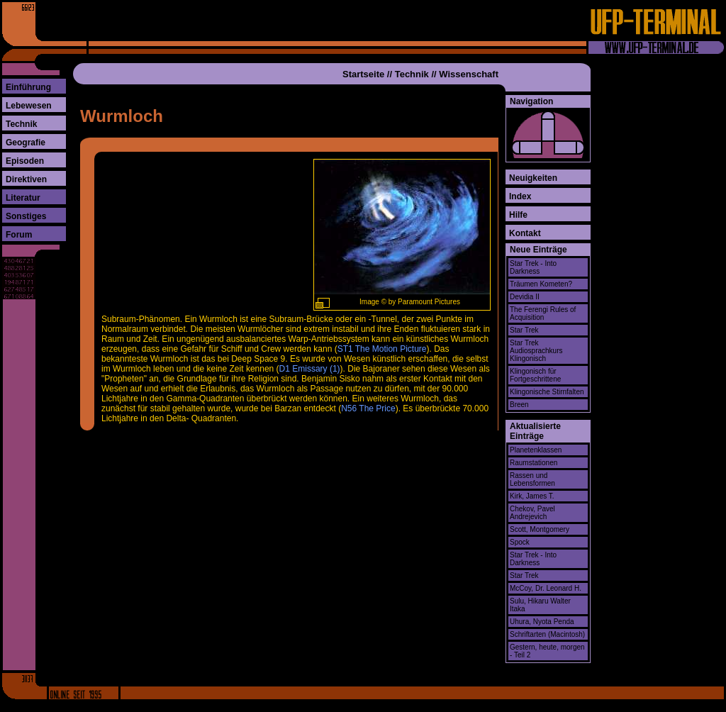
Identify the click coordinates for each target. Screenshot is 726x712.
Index (520, 196)
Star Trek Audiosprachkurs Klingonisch (536, 350)
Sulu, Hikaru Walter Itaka (540, 605)
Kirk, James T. (532, 496)
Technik (21, 124)
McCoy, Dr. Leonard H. (545, 588)
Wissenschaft (468, 74)
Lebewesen (29, 106)
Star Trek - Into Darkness (533, 267)
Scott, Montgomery (539, 529)
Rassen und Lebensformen (532, 479)
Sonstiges (26, 216)
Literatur (23, 198)
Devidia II (525, 297)
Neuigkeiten (533, 178)
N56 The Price (368, 408)
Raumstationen (533, 463)
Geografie (25, 143)
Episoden (25, 161)
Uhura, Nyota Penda (542, 621)
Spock (520, 542)
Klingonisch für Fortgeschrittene (535, 375)
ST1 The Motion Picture (382, 349)
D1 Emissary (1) (309, 369)
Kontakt (525, 233)
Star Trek (524, 330)
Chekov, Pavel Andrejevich (532, 513)
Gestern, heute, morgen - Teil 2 (547, 651)
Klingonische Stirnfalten (547, 392)
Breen (519, 404)
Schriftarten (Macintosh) (547, 634)
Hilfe (518, 215)
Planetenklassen (536, 450)
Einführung (28, 87)
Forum (19, 235)
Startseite (363, 74)
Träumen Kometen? (541, 284)
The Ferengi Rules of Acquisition (543, 313)
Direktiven (26, 179)
